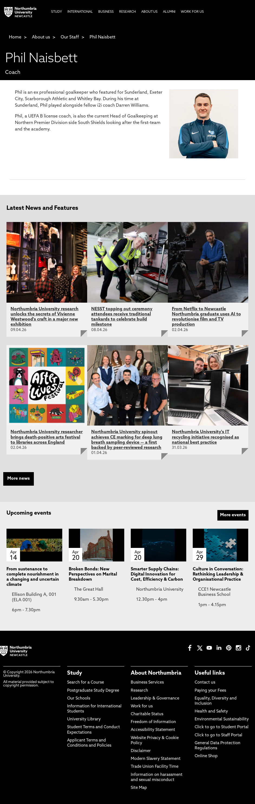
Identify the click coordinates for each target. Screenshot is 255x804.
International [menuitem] (80, 12)
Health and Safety (211, 712)
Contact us (205, 683)
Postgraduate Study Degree (93, 691)
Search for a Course (85, 683)
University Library (84, 719)
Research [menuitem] (127, 12)
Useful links (210, 673)
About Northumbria (156, 673)
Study (74, 673)
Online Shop (206, 756)
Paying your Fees (210, 691)
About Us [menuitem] (149, 12)
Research (139, 691)
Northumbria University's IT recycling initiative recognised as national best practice (205, 437)
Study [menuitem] (56, 12)
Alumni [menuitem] (169, 12)
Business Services (147, 683)
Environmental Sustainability (222, 719)
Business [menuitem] (106, 12)
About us (41, 37)
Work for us (142, 706)
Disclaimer (141, 751)
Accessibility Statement (153, 730)
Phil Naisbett (102, 37)
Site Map (139, 788)
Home (15, 37)
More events (233, 515)
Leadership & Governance (155, 699)
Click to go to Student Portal (222, 727)
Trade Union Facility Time (154, 767)
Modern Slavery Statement (156, 759)
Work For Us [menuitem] (192, 12)
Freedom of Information (153, 722)
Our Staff (70, 37)
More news (18, 478)
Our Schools (78, 699)
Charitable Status (147, 714)
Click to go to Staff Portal (218, 735)
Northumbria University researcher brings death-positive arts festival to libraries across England (47, 437)
